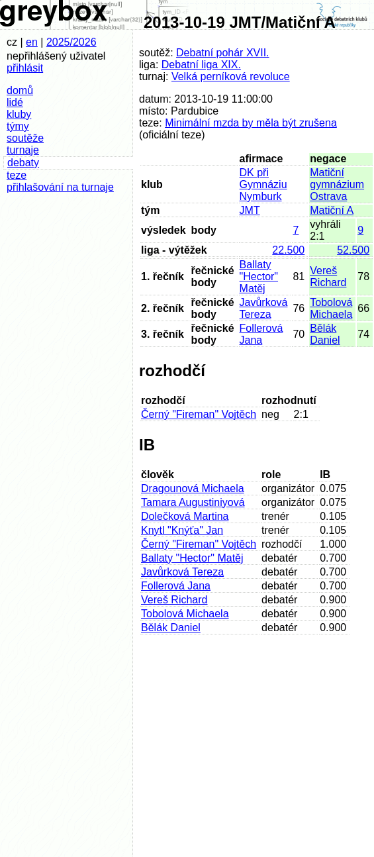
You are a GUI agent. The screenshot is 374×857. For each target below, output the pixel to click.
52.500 (353, 250)
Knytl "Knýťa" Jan (182, 530)
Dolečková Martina (185, 516)
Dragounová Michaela (192, 488)
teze (16, 175)
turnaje (23, 150)
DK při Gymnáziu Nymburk (263, 184)
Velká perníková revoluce (230, 76)
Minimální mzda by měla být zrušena (251, 122)
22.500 (288, 250)
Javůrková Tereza (264, 308)
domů (20, 90)
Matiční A (331, 210)
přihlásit (25, 68)
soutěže (25, 138)
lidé (15, 102)
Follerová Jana (261, 334)
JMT (250, 210)
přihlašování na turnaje (60, 187)
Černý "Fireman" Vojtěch (198, 414)
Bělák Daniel (325, 334)
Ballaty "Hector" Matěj (259, 276)
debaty (23, 162)
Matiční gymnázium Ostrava (337, 184)
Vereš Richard (328, 276)
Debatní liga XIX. (201, 64)
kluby (19, 114)
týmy (18, 126)
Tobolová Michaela (331, 308)
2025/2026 (71, 42)
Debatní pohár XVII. (222, 52)
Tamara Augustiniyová (193, 502)
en (32, 42)
